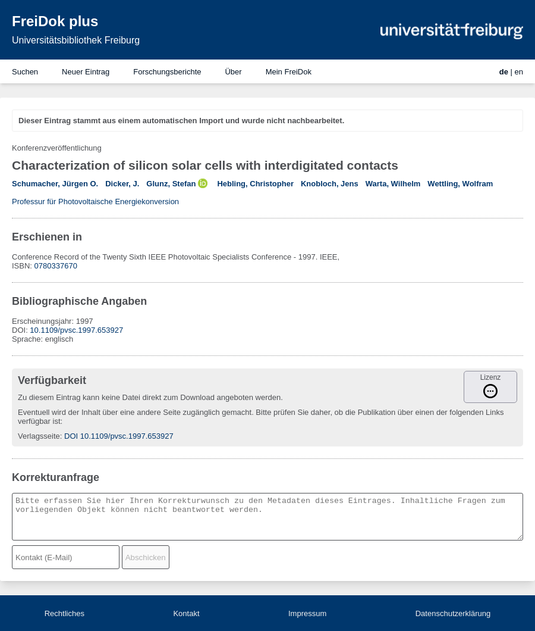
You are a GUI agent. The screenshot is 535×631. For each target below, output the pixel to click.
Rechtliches (64, 613)
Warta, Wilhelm (393, 183)
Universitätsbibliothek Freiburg (76, 40)
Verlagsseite (39, 436)
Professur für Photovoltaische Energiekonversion (95, 201)
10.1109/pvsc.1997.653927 (76, 330)
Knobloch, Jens (329, 183)
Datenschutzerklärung (453, 613)
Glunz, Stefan (171, 183)
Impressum (307, 613)
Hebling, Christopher (255, 183)
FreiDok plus (55, 21)
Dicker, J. (122, 183)
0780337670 (55, 265)
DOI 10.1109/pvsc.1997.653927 (119, 436)
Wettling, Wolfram (460, 183)
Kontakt (186, 613)
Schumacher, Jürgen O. (55, 183)
